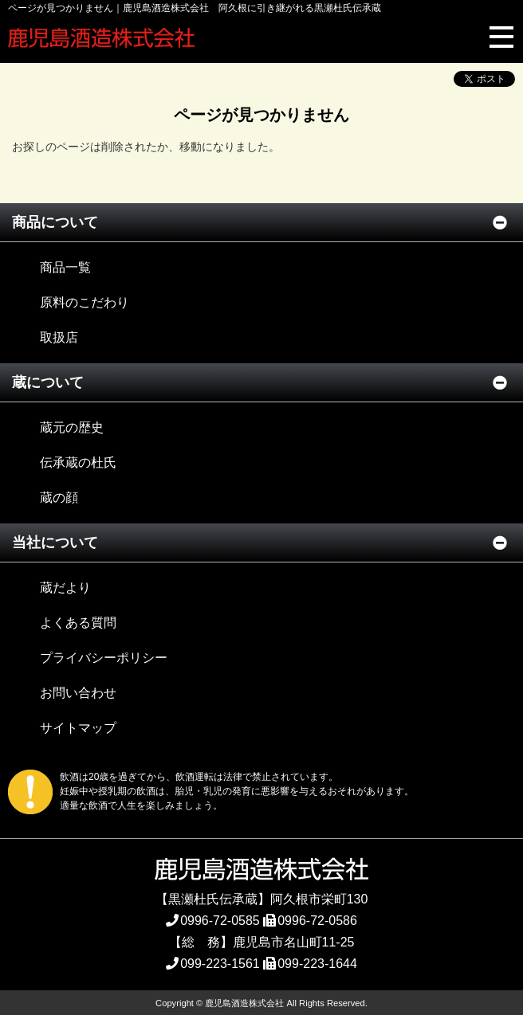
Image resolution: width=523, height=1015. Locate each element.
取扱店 (59, 337)
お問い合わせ (78, 693)
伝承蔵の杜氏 (78, 462)
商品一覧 (65, 267)
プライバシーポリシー (103, 657)
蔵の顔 (59, 497)
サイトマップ (78, 728)
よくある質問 (78, 622)
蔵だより (65, 587)
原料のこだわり (84, 302)
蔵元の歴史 (72, 427)
